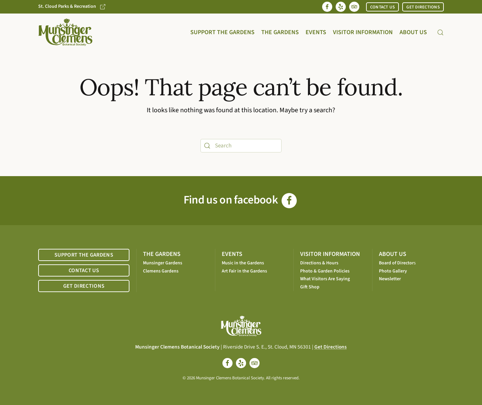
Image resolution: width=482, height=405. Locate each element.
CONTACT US (382, 7)
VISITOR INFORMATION (330, 254)
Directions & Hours (319, 263)
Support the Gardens (222, 32)
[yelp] (241, 363)
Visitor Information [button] (363, 32)
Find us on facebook (240, 200)
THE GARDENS (161, 254)
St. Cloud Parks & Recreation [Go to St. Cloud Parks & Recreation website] (72, 6)
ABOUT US (392, 254)
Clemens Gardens (160, 271)
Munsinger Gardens (162, 263)
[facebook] (227, 363)
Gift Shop (309, 287)
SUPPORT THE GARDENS (83, 255)
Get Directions (330, 347)
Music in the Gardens (243, 263)
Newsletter (390, 279)
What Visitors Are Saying (325, 279)
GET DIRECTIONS (423, 7)
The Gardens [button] (280, 32)
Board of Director (396, 263)
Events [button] (316, 32)
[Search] (241, 145)
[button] (440, 32)
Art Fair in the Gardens (244, 271)
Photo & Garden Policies (325, 271)
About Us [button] (413, 32)
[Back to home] (65, 32)
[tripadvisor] (254, 363)
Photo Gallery (393, 271)
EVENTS (232, 254)
